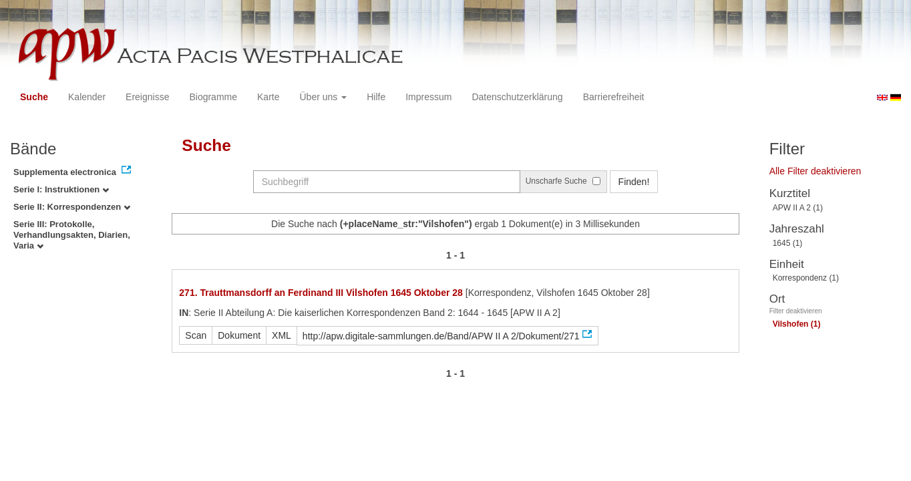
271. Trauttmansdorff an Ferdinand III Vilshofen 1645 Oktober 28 (321, 292)
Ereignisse (147, 97)
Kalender (87, 97)
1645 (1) (788, 243)
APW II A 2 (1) (798, 207)
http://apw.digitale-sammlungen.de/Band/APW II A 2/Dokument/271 (441, 336)
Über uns (323, 97)
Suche (34, 97)
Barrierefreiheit (614, 97)
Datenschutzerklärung (517, 97)
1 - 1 (455, 255)
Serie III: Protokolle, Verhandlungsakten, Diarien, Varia (71, 235)
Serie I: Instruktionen (61, 189)
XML (281, 335)
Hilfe (376, 97)
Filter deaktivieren (795, 311)
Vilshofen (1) (797, 324)
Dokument (239, 335)
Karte (268, 97)
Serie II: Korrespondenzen (71, 207)
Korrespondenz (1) (806, 278)
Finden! (634, 181)
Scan (195, 335)
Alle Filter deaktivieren (815, 171)
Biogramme (213, 97)
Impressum (428, 97)
